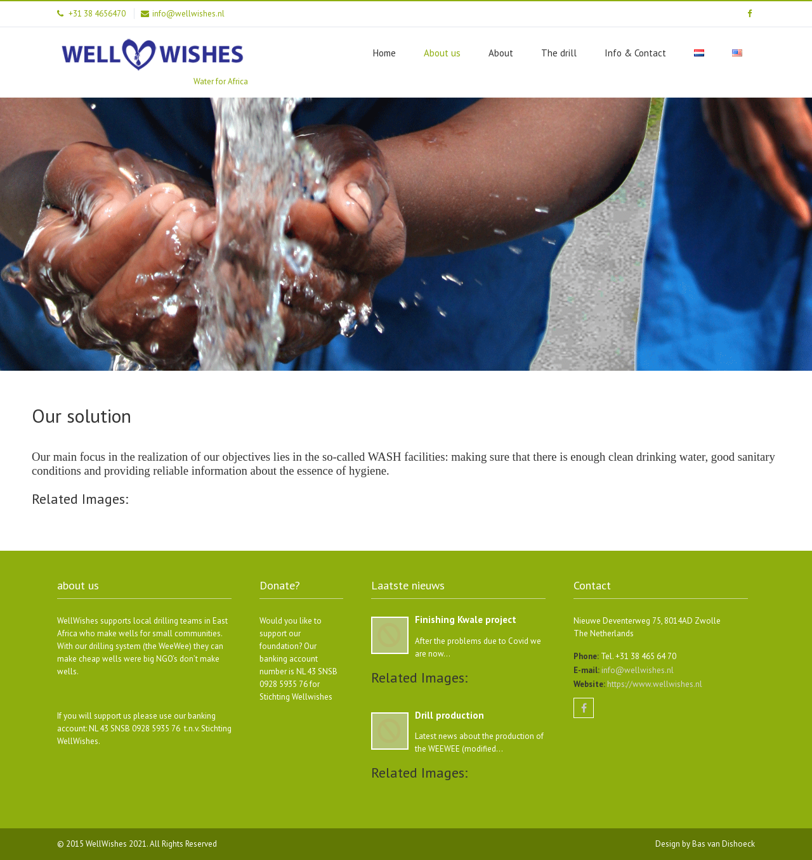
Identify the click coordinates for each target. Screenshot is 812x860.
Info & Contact (635, 53)
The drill (559, 53)
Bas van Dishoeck (723, 843)
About (500, 53)
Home (384, 53)
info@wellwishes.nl (636, 670)
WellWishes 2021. (118, 843)
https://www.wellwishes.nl (653, 684)
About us (442, 53)
